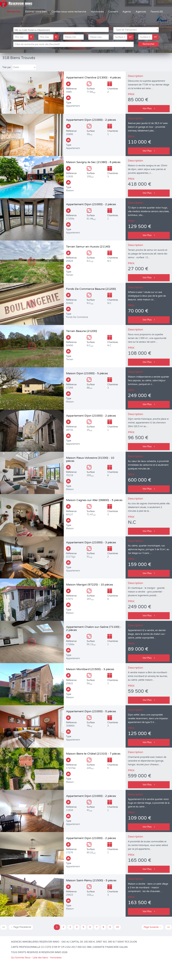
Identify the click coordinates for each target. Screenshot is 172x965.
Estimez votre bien (36, 11)
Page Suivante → (152, 927)
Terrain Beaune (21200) (81, 331)
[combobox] (61, 29)
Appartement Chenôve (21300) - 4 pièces (93, 77)
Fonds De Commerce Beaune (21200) (91, 289)
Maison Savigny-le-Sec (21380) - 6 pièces (93, 162)
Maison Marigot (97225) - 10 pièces (89, 584)
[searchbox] (61, 29)
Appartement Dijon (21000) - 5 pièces (91, 711)
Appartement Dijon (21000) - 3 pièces (91, 542)
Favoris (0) (157, 11)
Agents (127, 11)
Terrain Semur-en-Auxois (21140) (88, 246)
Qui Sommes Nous (20, 957)
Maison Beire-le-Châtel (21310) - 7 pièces (93, 753)
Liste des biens (40, 957)
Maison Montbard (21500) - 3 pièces (90, 669)
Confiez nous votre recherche (69, 11)
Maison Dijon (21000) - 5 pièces (87, 373)
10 (117, 927)
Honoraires (97, 11)
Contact (113, 11)
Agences (141, 11)
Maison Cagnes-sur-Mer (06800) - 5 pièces (94, 500)
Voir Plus (149, 108)
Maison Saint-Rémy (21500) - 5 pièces (91, 880)
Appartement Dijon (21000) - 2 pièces (91, 119)
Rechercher (14, 11)
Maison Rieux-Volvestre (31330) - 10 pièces (90, 459)
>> (168, 927)
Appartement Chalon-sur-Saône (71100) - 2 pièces (93, 628)
